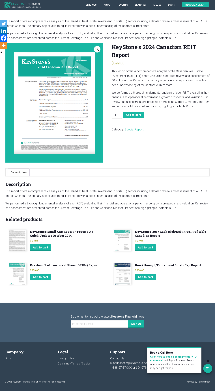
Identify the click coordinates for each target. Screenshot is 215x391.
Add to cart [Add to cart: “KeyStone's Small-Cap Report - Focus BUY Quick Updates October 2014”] (40, 247)
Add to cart (133, 115)
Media (157, 4)
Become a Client (195, 4)
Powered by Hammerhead (198, 382)
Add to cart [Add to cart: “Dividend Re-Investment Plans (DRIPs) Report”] (40, 277)
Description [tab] (19, 172)
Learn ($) (140, 4)
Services (91, 4)
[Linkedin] (3, 30)
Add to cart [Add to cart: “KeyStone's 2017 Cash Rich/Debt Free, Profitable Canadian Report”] (145, 247)
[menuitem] (91, 4)
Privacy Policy (66, 358)
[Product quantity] (117, 115)
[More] (3, 45)
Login (171, 4)
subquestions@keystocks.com (130, 363)
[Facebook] (3, 38)
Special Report (134, 129)
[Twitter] (3, 23)
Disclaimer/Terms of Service (74, 363)
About (108, 4)
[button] (97, 49)
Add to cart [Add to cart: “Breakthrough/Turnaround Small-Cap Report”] (145, 277)
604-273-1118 (145, 367)
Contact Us (117, 358)
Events (123, 4)
